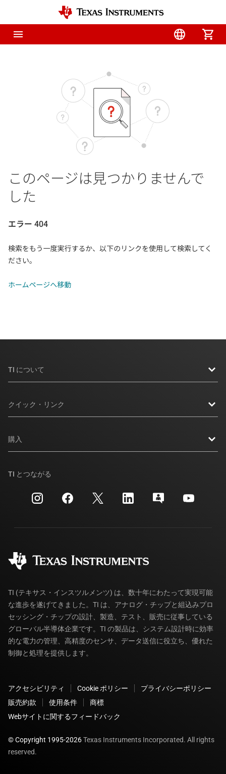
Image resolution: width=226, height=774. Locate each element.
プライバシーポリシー (176, 688)
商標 (97, 702)
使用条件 (63, 702)
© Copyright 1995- (45, 740)
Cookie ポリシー (102, 688)
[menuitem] (123, 34)
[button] (18, 34)
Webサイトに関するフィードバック (64, 716)
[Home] (111, 12)
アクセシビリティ (36, 688)
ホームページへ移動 (39, 285)
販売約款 (22, 702)
